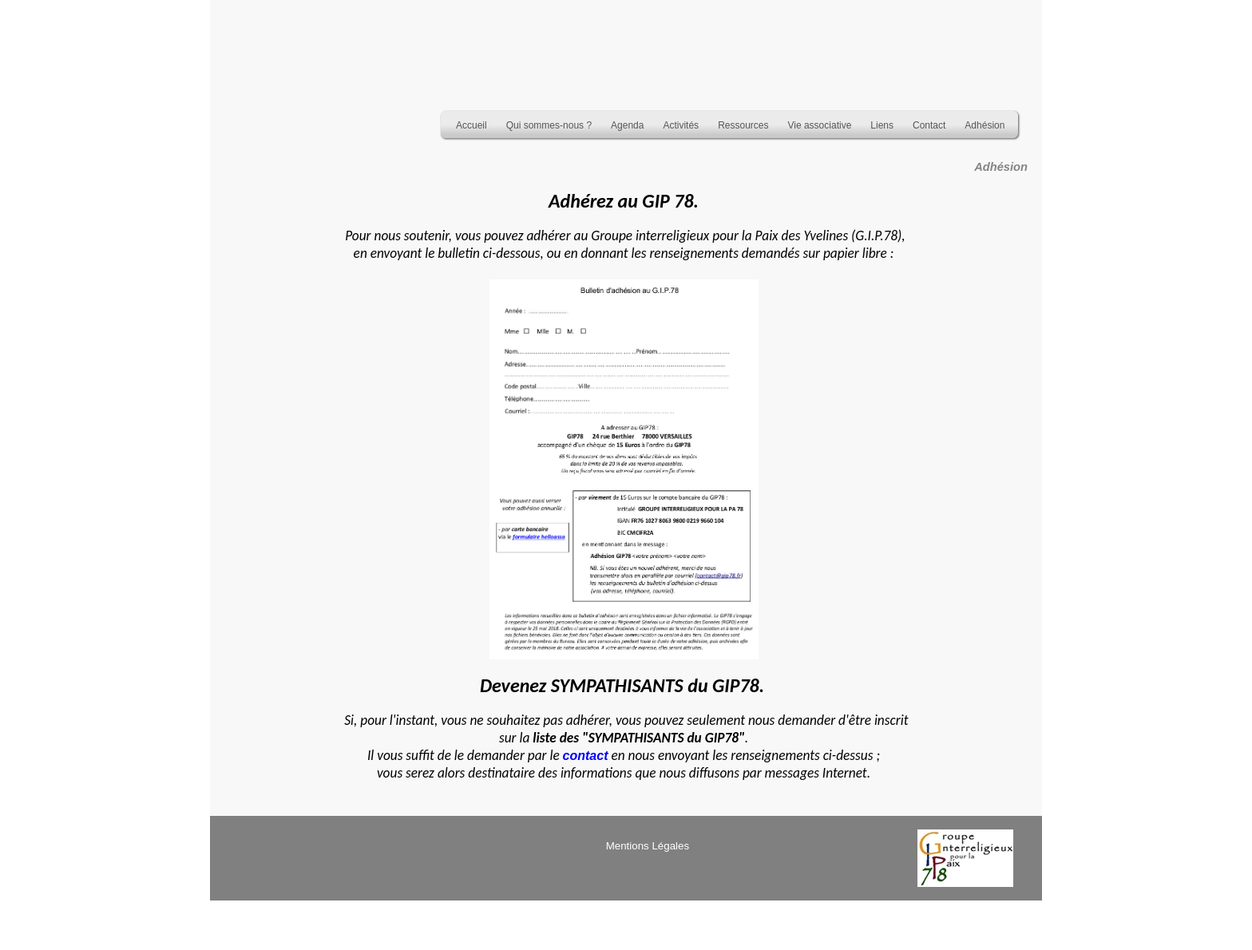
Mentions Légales (647, 846)
